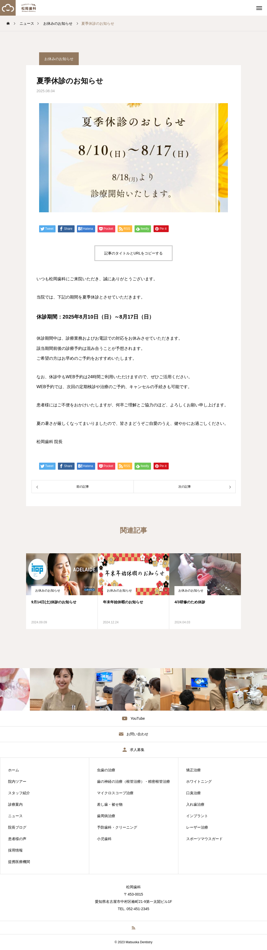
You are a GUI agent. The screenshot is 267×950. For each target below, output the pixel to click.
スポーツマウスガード (204, 839)
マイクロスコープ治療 (115, 793)
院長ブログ (17, 827)
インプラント (197, 816)
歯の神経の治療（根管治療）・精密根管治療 (133, 781)
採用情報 (15, 850)
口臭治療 (193, 793)
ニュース (15, 816)
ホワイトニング (199, 781)
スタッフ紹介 (19, 793)
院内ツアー (17, 781)
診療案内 (15, 804)
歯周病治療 (106, 816)
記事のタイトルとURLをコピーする (133, 253)
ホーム (13, 770)
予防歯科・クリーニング (117, 827)
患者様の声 (17, 839)
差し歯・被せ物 (110, 804)
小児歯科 (104, 839)
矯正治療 (193, 770)
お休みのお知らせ (47, 590)
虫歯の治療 (106, 770)
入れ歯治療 (195, 804)
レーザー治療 (197, 827)
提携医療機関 (19, 862)
